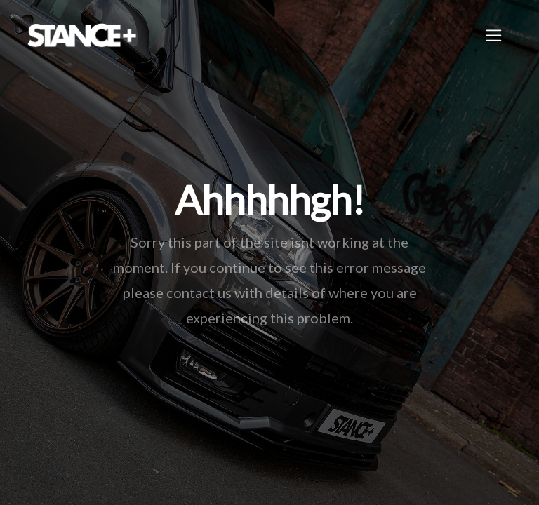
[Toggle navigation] (494, 35)
